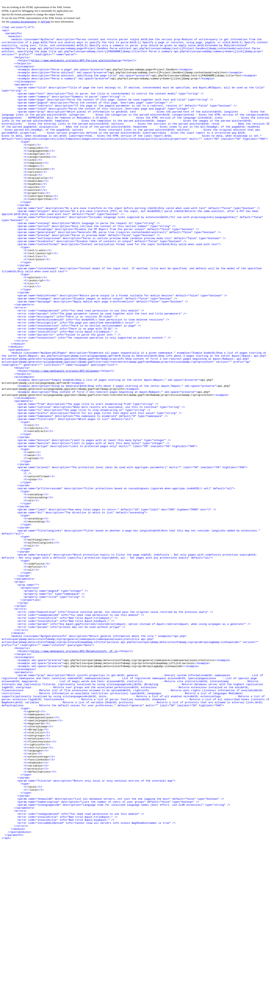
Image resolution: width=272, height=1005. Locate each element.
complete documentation (23, 21)
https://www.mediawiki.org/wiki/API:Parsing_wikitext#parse (76, 67)
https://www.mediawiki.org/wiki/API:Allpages (65, 440)
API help (45, 21)
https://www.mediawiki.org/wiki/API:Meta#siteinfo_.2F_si (74, 776)
